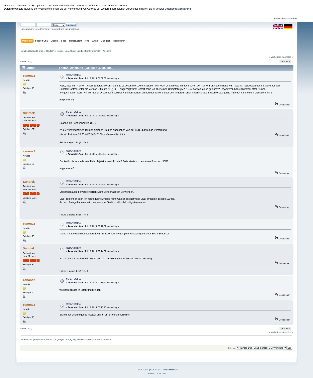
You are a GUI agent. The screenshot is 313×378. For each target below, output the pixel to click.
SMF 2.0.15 (143, 370)
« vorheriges (275, 57)
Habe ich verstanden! (285, 18)
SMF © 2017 (155, 370)
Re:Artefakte (73, 75)
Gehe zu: (232, 348)
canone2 (29, 75)
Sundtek (29, 113)
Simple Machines (170, 370)
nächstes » (287, 57)
